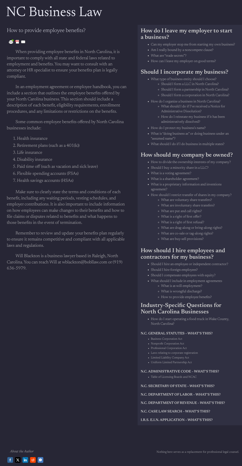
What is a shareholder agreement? (175, 179)
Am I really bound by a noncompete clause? (182, 50)
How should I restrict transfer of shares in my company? (191, 195)
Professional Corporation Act (169, 348)
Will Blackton (28, 256)
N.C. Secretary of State (163, 386)
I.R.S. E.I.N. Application (163, 420)
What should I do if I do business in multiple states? (187, 144)
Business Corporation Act (166, 339)
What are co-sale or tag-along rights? (187, 233)
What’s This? (197, 411)
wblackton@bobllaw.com (84, 262)
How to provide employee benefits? (186, 297)
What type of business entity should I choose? (183, 79)
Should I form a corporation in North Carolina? (195, 95)
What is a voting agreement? (171, 173)
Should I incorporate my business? (184, 72)
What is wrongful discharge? (181, 291)
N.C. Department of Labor (166, 395)
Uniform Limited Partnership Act (171, 362)
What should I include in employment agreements (186, 281)
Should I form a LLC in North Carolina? (190, 84)
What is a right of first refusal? (182, 222)
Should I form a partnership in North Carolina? (195, 89)
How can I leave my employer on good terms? (183, 61)
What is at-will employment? (181, 286)
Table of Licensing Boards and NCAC (174, 377)
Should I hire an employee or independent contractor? (189, 264)
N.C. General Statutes (163, 333)
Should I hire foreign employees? (174, 270)
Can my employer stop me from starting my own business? (193, 44)
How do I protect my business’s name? (178, 128)
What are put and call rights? (181, 211)
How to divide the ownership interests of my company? (191, 162)
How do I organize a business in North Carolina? (185, 101)
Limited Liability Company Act (170, 357)
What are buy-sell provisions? (182, 239)
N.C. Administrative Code (166, 371)
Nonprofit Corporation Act (167, 343)
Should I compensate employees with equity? (183, 275)
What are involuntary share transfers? (188, 205)
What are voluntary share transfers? (186, 200)
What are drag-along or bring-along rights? (191, 228)
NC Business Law (54, 13)
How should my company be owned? (187, 155)
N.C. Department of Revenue (169, 403)
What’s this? (206, 371)
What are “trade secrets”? (168, 56)
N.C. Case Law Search (161, 411)
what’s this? (200, 333)
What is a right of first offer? (181, 217)
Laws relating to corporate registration (174, 353)
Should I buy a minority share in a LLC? (180, 168)
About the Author (22, 451)
